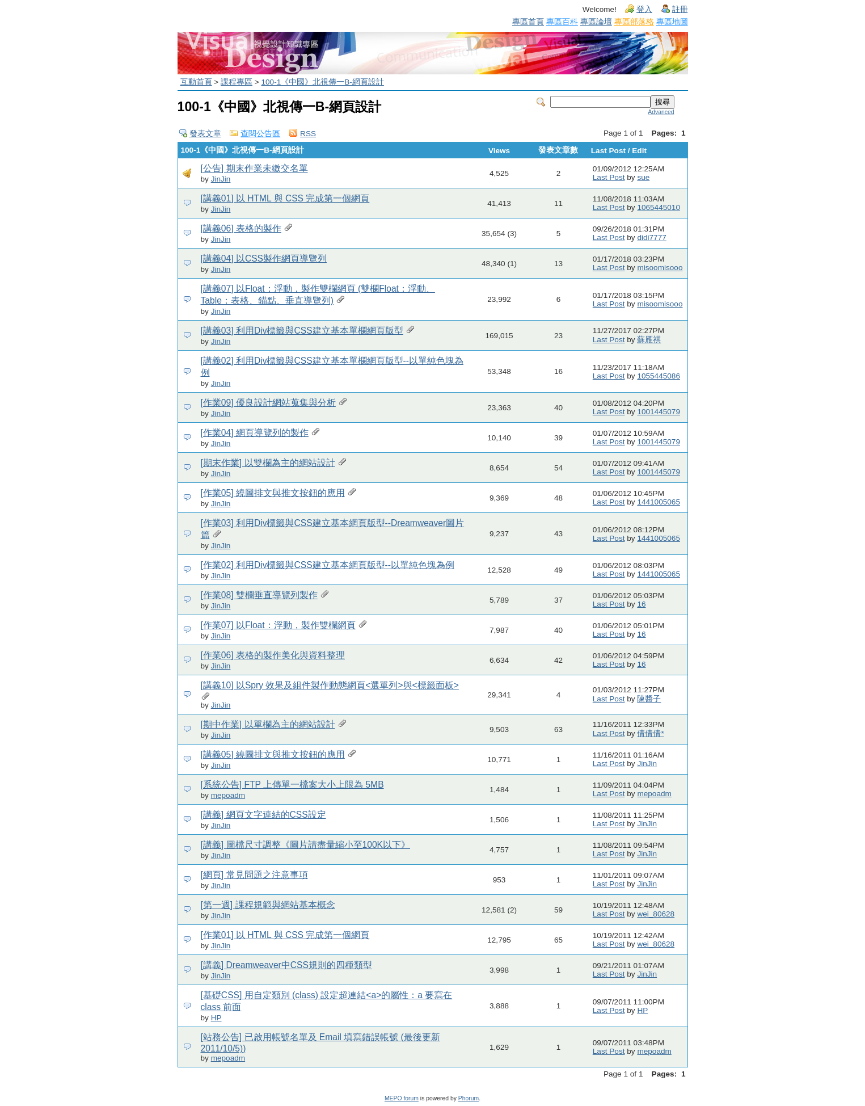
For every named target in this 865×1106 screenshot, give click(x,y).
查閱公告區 (260, 133)
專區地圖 (672, 21)
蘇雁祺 (649, 339)
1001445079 (658, 411)
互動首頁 (196, 82)
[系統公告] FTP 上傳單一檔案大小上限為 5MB (292, 784)
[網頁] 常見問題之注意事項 (254, 875)
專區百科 (562, 21)
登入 (644, 9)
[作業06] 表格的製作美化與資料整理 (273, 655)
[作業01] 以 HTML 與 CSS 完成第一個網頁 (285, 935)
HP (216, 1018)
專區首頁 (528, 21)
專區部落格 (634, 21)
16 (641, 604)
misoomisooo (659, 267)
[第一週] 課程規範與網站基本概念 (268, 905)
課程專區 (236, 82)
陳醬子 (649, 699)
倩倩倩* (650, 733)
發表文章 (205, 133)
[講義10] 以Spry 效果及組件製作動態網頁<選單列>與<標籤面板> (330, 685)
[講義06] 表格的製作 (241, 228)
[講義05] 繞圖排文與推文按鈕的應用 (273, 754)
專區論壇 (596, 21)
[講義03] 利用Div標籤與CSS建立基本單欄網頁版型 (302, 330)
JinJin (221, 179)
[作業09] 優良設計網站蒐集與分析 (268, 402)
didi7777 (651, 237)
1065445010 (658, 207)
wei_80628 (655, 914)
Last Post (609, 177)
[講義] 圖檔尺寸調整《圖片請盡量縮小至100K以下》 (306, 845)
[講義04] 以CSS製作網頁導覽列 (264, 258)
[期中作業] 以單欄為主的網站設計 (268, 724)
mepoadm (228, 795)
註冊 (680, 9)
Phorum (468, 1098)
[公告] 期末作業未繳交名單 (254, 168)
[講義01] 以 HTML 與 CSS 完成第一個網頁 (285, 198)
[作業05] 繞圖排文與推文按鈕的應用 (273, 493)
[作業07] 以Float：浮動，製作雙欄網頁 (278, 625)
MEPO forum (402, 1098)
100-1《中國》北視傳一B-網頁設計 (322, 82)
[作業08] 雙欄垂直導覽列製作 (259, 595)
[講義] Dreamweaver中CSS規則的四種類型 (286, 965)
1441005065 (658, 502)
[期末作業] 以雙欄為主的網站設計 (268, 463)
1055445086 (658, 376)
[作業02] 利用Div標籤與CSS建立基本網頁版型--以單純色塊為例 (328, 565)
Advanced (661, 112)
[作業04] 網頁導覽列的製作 (255, 433)
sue (643, 177)
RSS (308, 133)
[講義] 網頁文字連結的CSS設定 (263, 814)
